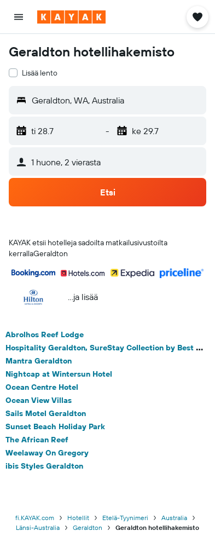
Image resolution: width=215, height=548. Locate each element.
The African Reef (36, 440)
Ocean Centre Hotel (41, 387)
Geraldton (87, 527)
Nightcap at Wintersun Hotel (58, 374)
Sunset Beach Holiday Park (55, 426)
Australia (174, 518)
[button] (19, 17)
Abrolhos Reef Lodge (44, 334)
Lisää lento (39, 73)
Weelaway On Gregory (47, 453)
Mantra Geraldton (38, 361)
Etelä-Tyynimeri (125, 518)
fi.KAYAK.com (34, 518)
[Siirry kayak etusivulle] (71, 17)
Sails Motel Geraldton (45, 413)
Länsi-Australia (38, 527)
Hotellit (78, 518)
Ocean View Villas (38, 400)
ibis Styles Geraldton (44, 466)
